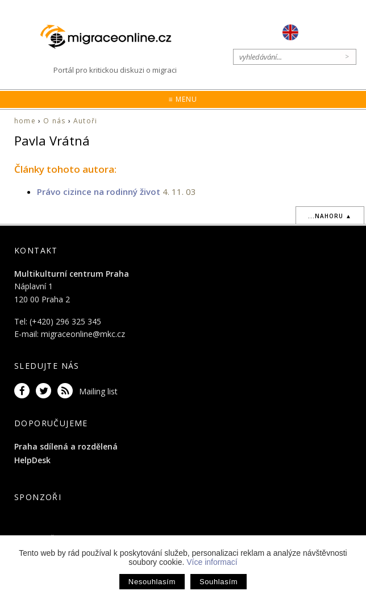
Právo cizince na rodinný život (98, 191)
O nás (54, 121)
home (25, 121)
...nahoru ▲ (330, 216)
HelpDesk (32, 460)
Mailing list (98, 391)
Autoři (85, 121)
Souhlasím (218, 581)
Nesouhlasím (152, 581)
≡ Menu (182, 99)
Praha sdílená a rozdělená (66, 446)
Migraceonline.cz (111, 37)
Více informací (211, 562)
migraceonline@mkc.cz (83, 333)
